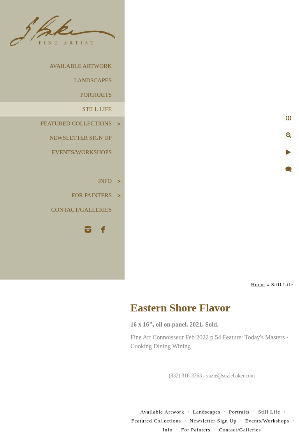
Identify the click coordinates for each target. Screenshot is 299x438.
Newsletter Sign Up (80, 138)
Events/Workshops (82, 152)
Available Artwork (80, 66)
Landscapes (93, 80)
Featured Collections (76, 123)
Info (105, 181)
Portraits (96, 95)
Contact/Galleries (81, 210)
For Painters (92, 195)
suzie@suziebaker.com (230, 376)
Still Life (97, 109)
